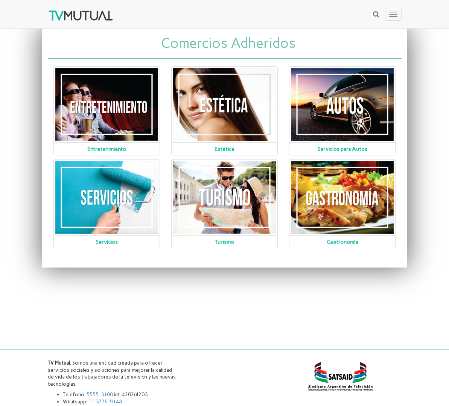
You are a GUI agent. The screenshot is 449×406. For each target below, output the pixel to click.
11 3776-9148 (105, 401)
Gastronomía (342, 242)
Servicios (107, 242)
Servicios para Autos (342, 149)
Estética (224, 149)
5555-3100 (100, 394)
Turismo (224, 242)
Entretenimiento (106, 149)
